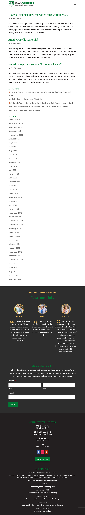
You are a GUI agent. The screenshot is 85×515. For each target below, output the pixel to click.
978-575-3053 (42, 440)
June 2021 (12, 185)
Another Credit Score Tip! (23, 39)
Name (12, 381)
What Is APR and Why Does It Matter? (25, 110)
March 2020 (13, 209)
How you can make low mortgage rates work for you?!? (39, 14)
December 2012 (15, 252)
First (10, 388)
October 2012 (14, 256)
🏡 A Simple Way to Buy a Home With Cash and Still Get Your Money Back (40, 103)
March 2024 (13, 174)
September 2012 (15, 259)
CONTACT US (42, 459)
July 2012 (12, 263)
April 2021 (12, 189)
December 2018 (15, 213)
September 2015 (15, 224)
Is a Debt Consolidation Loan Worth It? (25, 99)
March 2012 (13, 275)
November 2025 (15, 127)
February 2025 (14, 162)
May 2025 (12, 150)
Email (11, 393)
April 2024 (12, 170)
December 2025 (15, 123)
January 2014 (14, 236)
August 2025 (14, 139)
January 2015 (14, 232)
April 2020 (12, 205)
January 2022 (14, 182)
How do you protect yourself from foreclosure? (35, 64)
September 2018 (15, 221)
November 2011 (14, 279)
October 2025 (14, 131)
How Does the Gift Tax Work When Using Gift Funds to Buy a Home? (38, 107)
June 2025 (13, 146)
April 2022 (12, 178)
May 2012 (12, 271)
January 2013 (14, 248)
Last (44, 388)
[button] (75, 5)
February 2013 (14, 244)
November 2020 (15, 197)
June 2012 (12, 267)
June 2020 (13, 201)
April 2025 (12, 154)
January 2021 (14, 193)
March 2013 (13, 240)
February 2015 (14, 228)
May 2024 (12, 166)
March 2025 (13, 158)
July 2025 (12, 143)
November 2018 (15, 217)
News (19, 18)
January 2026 (14, 119)
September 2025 (15, 135)
